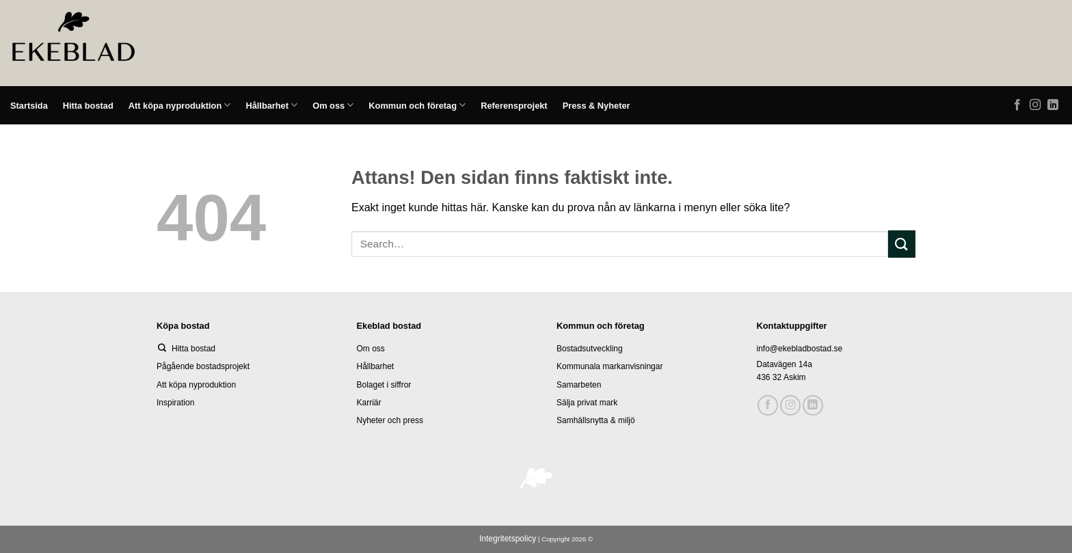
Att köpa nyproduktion (180, 104)
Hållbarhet (271, 104)
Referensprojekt (514, 105)
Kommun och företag (417, 104)
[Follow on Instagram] (1035, 105)
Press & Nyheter (596, 105)
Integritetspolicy (507, 538)
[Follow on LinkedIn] (1052, 105)
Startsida (29, 105)
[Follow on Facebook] (1017, 105)
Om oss (332, 104)
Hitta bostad (88, 105)
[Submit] (901, 243)
